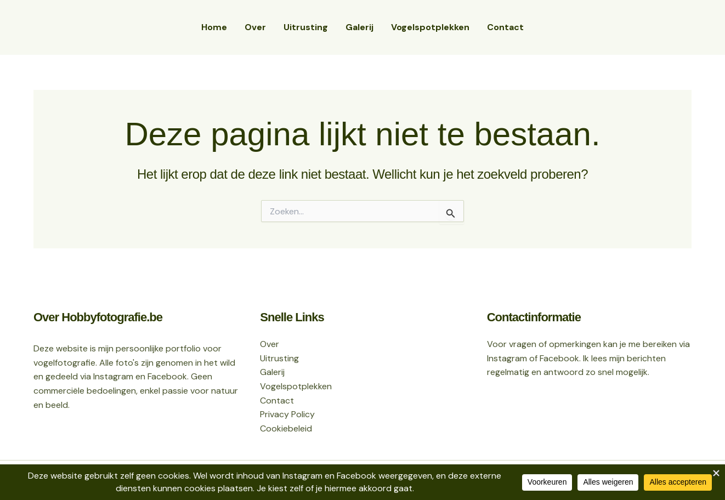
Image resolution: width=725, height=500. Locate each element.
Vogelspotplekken (430, 27)
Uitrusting (306, 27)
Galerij (359, 27)
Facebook (559, 358)
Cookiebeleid (286, 428)
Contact (505, 27)
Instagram (507, 358)
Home (214, 27)
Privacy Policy (287, 414)
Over (255, 27)
